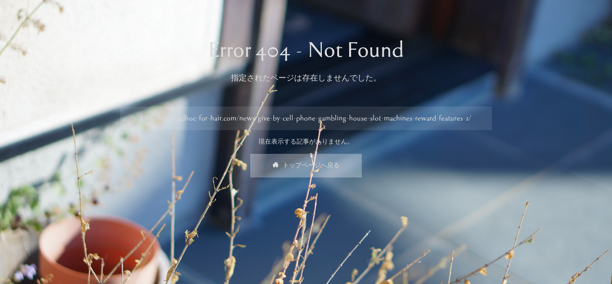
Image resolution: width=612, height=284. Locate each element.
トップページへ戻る (306, 166)
